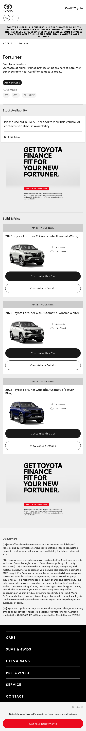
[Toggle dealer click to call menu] (6, 18)
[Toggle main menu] (79, 18)
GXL (15, 95)
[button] (14, 137)
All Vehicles (12, 82)
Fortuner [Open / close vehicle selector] (16, 43)
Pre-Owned (17, 672)
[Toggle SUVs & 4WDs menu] (74, 649)
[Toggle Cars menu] (74, 637)
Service (13, 684)
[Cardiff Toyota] (8, 8)
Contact (15, 696)
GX (6, 95)
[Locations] (15, 18)
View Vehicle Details (43, 288)
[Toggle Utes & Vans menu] (74, 661)
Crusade (29, 95)
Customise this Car (43, 276)
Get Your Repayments (43, 723)
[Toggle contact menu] (74, 672)
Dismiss (76, 706)
